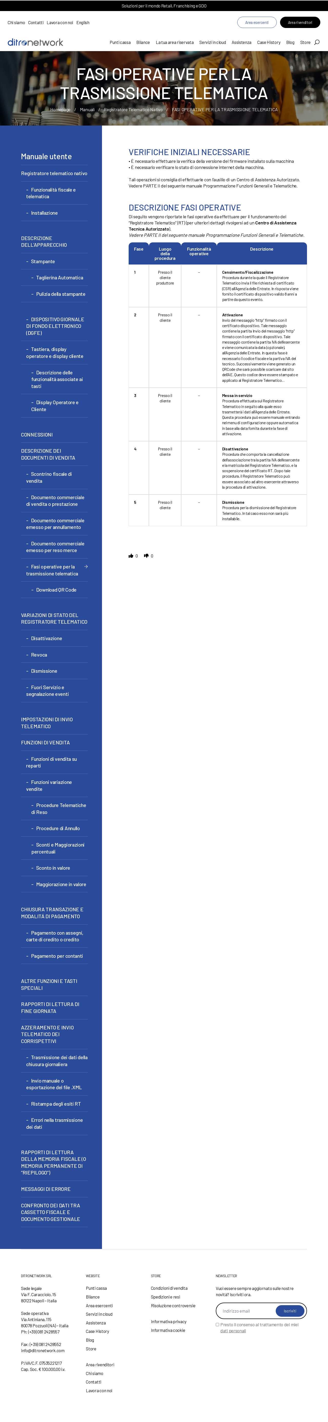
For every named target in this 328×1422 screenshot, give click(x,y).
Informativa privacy (169, 1321)
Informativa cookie (168, 1330)
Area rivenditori (300, 22)
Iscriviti (290, 1311)
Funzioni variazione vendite (49, 785)
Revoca (39, 654)
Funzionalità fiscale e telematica (51, 193)
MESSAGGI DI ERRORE (46, 1189)
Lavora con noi (60, 22)
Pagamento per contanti (57, 956)
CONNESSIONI (37, 434)
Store (305, 42)
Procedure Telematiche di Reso (58, 808)
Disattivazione (46, 638)
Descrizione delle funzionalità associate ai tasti (57, 379)
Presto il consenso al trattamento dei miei (259, 1327)
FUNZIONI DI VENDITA (45, 742)
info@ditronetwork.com (43, 1350)
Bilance (143, 42)
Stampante (43, 261)
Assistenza (241, 42)
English (82, 22)
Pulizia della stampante (61, 294)
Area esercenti (257, 22)
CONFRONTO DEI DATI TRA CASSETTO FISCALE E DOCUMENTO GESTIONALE (50, 1212)
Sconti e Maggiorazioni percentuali (58, 848)
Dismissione (44, 671)
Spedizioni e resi (165, 1296)
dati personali (233, 1330)
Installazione (44, 213)
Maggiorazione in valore (61, 884)
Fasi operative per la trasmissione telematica (52, 569)
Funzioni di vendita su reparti (51, 762)
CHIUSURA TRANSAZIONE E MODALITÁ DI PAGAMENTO (52, 912)
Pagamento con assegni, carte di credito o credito (54, 936)
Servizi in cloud (212, 42)
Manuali (87, 109)
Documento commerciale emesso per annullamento (55, 523)
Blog (290, 42)
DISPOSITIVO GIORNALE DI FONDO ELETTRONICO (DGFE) (55, 326)
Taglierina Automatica (59, 277)
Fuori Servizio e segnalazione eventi (47, 690)
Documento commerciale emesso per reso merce (55, 546)
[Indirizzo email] (261, 1311)
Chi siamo (16, 22)
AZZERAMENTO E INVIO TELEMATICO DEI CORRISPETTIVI (47, 1034)
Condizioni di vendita (169, 1288)
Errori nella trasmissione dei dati (54, 1123)
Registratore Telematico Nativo (133, 109)
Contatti (36, 22)
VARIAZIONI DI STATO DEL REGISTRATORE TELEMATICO (54, 618)
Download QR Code (56, 589)
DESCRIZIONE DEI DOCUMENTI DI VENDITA (48, 454)
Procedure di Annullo (58, 828)
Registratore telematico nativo (54, 173)
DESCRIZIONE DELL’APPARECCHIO (44, 241)
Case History (268, 42)
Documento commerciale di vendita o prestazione (55, 500)
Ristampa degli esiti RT (56, 1104)
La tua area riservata (175, 42)
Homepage (60, 109)
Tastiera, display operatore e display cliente (55, 352)
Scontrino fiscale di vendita (49, 477)
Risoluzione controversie (173, 1305)
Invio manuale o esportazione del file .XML (54, 1084)
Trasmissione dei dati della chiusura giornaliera (57, 1060)
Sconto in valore (53, 868)
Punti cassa (120, 42)
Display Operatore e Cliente (55, 405)
